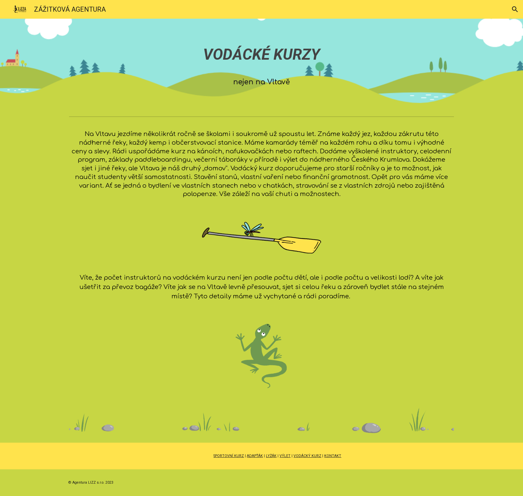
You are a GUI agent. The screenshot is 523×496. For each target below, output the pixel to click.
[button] (515, 9)
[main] (261, 66)
